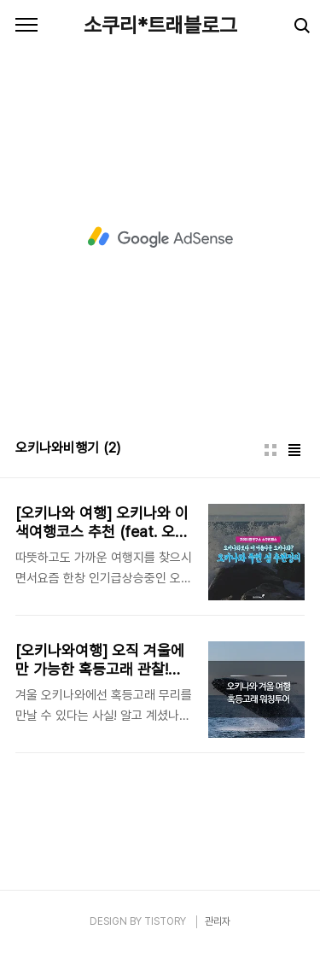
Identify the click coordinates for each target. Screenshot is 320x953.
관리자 (217, 921)
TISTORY (165, 921)
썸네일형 (270, 450)
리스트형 (294, 450)
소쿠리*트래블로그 (160, 25)
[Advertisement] (160, 237)
